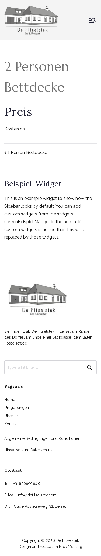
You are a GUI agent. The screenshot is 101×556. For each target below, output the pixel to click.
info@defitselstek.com (37, 495)
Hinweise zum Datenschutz (28, 450)
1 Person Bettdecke (27, 152)
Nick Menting (70, 546)
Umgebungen (16, 407)
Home (9, 399)
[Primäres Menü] (92, 20)
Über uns (12, 416)
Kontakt (11, 424)
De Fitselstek (67, 540)
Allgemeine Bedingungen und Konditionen (42, 438)
